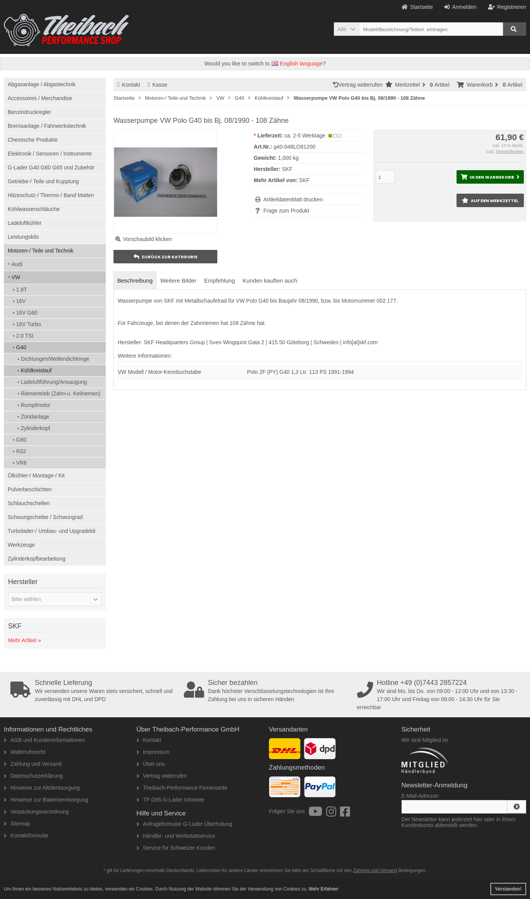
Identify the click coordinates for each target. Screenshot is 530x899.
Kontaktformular (26, 835)
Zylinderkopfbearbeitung (36, 559)
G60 (21, 440)
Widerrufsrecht (24, 752)
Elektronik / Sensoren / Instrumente (50, 154)
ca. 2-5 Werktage (304, 135)
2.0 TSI (24, 336)
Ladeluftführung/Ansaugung (54, 382)
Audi (17, 264)
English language (297, 63)
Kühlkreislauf (36, 370)
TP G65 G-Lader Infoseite (171, 800)
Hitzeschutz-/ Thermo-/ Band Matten (51, 195)
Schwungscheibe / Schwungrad (45, 517)
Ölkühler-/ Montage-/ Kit (36, 475)
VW (16, 277)
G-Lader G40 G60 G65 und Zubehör (51, 167)
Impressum (153, 752)
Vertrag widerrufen (359, 85)
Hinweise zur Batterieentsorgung (46, 800)
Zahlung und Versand (33, 764)
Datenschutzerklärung (33, 776)
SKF (304, 180)
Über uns (151, 764)
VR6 (21, 463)
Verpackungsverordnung (36, 812)
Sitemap (17, 823)
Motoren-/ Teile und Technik (40, 251)
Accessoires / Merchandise (40, 98)
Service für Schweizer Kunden (176, 848)
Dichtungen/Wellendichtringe (55, 359)
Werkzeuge (21, 545)
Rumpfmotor (35, 405)
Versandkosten (510, 151)
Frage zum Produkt (286, 211)
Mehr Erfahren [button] (323, 889)
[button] (346, 29)
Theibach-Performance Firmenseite (182, 788)
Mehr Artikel (22, 640)
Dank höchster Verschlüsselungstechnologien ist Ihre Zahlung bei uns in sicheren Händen (268, 690)
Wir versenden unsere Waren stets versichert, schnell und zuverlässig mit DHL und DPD (94, 690)
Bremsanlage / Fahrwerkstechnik (47, 126)
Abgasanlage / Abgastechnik (42, 84)
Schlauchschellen (29, 503)
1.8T (21, 289)
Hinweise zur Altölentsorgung (42, 788)
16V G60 (26, 313)
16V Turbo (28, 324)
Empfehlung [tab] (219, 280)
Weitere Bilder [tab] (178, 280)
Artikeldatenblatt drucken (293, 199)
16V (21, 301)
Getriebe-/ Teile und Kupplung (43, 181)
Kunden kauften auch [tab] (270, 280)
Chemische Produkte (33, 140)
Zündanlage (35, 417)
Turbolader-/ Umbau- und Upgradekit (51, 531)
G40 (21, 347)
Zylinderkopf (35, 428)
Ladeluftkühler (25, 223)
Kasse (157, 85)
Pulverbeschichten (30, 489)
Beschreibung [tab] (135, 280)
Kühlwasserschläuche (34, 209)
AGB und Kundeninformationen (44, 740)
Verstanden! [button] (508, 889)
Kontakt (128, 85)
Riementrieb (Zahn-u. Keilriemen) (60, 393)
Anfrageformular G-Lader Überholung (184, 824)
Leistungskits (23, 237)
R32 (21, 451)
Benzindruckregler (29, 112)
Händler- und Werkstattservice (176, 836)
